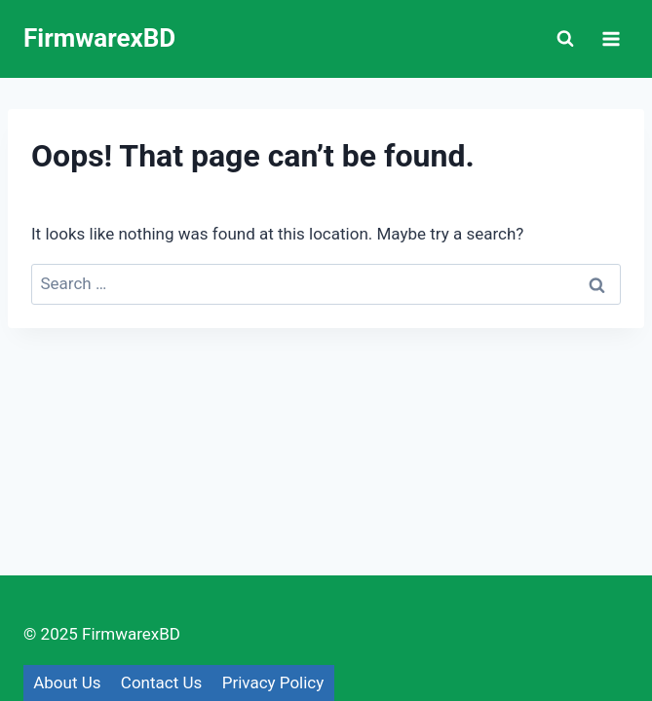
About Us (66, 682)
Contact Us (161, 682)
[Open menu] (611, 38)
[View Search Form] (565, 38)
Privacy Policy (273, 682)
